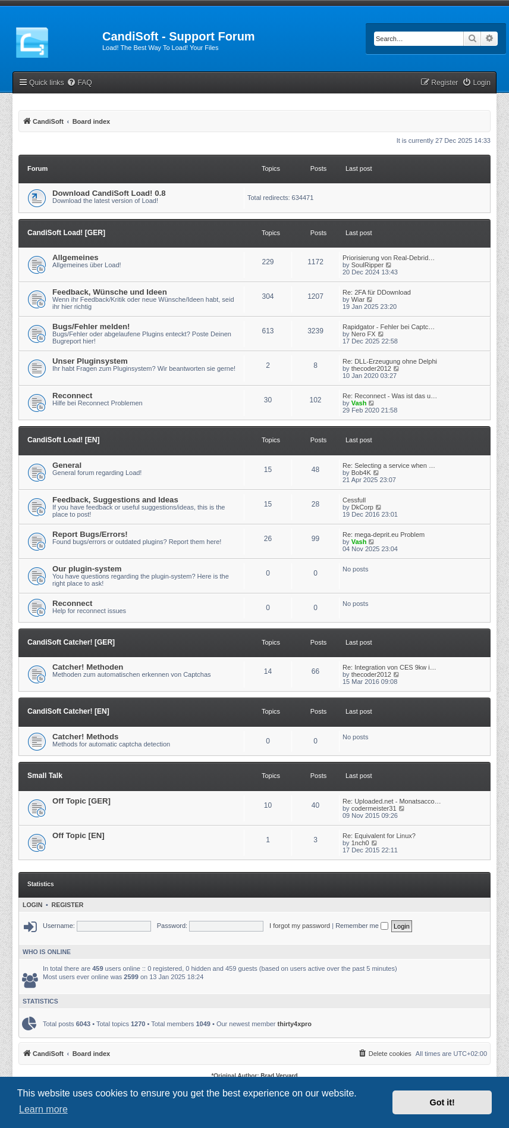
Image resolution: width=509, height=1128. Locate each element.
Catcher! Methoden (87, 667)
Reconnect (72, 395)
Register (68, 904)
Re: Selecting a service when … (389, 465)
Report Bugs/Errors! (90, 534)
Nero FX (363, 334)
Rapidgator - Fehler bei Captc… (389, 326)
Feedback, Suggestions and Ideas (115, 499)
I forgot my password (299, 925)
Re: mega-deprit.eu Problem (384, 534)
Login (32, 904)
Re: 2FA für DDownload (377, 292)
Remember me (361, 925)
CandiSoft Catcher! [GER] (71, 642)
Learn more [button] (43, 1109)
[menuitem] (79, 83)
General (66, 465)
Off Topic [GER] (81, 800)
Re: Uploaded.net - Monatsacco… (392, 801)
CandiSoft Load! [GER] (66, 233)
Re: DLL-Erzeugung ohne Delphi (390, 361)
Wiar (358, 299)
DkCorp (362, 507)
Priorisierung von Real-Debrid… (389, 257)
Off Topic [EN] (78, 835)
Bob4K (361, 472)
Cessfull (354, 500)
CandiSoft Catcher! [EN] (68, 711)
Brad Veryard (278, 1076)
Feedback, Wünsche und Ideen (109, 292)
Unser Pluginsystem (90, 361)
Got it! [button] (442, 1102)
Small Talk (44, 775)
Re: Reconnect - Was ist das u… (390, 395)
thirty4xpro (295, 1023)
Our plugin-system (87, 568)
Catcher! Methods (85, 736)
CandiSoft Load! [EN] (63, 440)
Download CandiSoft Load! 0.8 (109, 193)
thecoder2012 (371, 368)
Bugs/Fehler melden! (91, 326)
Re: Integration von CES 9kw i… (389, 667)
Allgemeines (75, 257)
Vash (359, 403)
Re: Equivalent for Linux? (379, 835)
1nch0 (360, 842)
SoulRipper (367, 264)
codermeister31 (374, 808)
